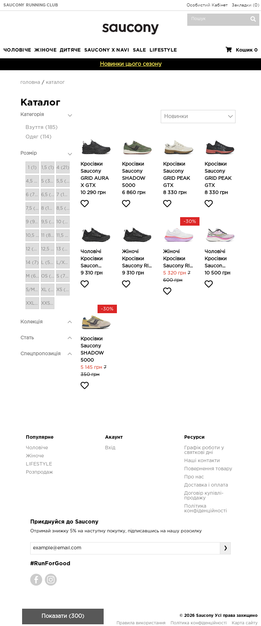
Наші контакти (202, 461)
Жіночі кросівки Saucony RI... (137, 259)
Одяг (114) (38, 137)
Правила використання (141, 623)
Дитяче (70, 50)
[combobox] (198, 116)
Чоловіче (17, 50)
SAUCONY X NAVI (106, 50)
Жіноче (45, 50)
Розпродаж (39, 472)
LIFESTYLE (163, 50)
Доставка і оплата (206, 485)
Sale (139, 50)
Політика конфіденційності (199, 623)
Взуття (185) (41, 127)
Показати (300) (62, 616)
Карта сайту (245, 623)
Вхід (110, 448)
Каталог (55, 82)
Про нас (194, 477)
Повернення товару (208, 469)
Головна (30, 82)
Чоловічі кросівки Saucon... (92, 259)
